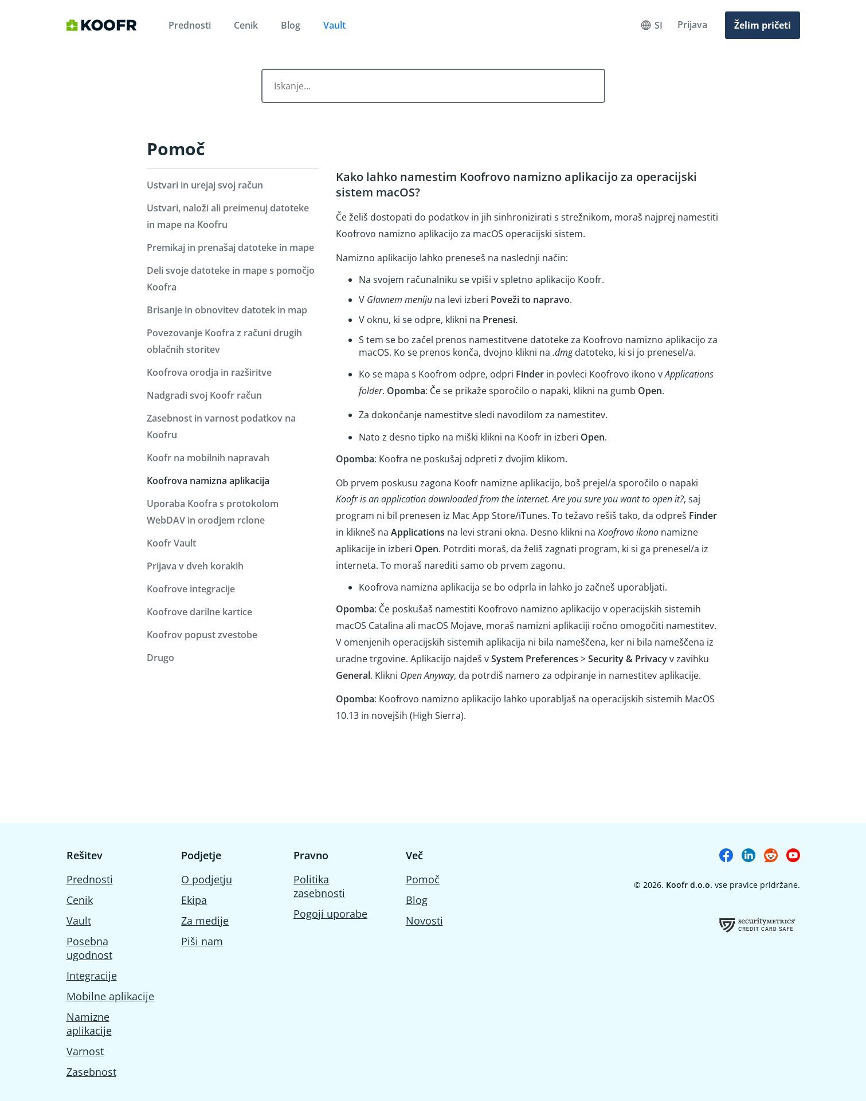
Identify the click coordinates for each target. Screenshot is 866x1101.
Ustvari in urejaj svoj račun (205, 185)
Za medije (205, 920)
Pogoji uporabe (330, 914)
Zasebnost (91, 1072)
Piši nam (202, 941)
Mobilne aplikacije (110, 996)
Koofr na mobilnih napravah (208, 457)
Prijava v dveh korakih (195, 566)
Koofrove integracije (191, 589)
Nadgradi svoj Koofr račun (204, 395)
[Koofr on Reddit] (771, 855)
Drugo (160, 657)
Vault (334, 25)
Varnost (85, 1051)
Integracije (91, 975)
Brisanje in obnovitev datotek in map (227, 310)
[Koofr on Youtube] (793, 855)
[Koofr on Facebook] (726, 855)
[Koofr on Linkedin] (748, 855)
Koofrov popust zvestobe (202, 634)
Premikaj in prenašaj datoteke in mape (230, 247)
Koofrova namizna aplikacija (208, 480)
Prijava (692, 24)
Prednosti (190, 25)
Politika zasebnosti (319, 886)
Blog (290, 25)
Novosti (424, 920)
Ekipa (194, 900)
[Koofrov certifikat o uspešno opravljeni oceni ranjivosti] (757, 925)
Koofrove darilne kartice (199, 611)
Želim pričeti (762, 25)
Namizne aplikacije (89, 1023)
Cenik (246, 25)
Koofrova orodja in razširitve (209, 372)
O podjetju (206, 879)
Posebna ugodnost (89, 948)
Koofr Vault (171, 543)
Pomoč (176, 148)
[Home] (101, 25)
